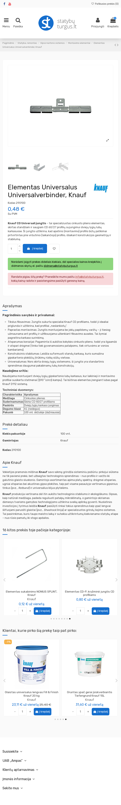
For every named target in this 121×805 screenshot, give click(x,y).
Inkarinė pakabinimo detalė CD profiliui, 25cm (89, 593)
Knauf (89, 700)
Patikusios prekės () (105, 3)
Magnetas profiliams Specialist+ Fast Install (31, 593)
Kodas (11, 202)
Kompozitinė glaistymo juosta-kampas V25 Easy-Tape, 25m (31, 693)
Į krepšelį (35, 248)
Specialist (31, 599)
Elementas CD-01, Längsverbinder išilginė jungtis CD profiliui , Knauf (89, 693)
